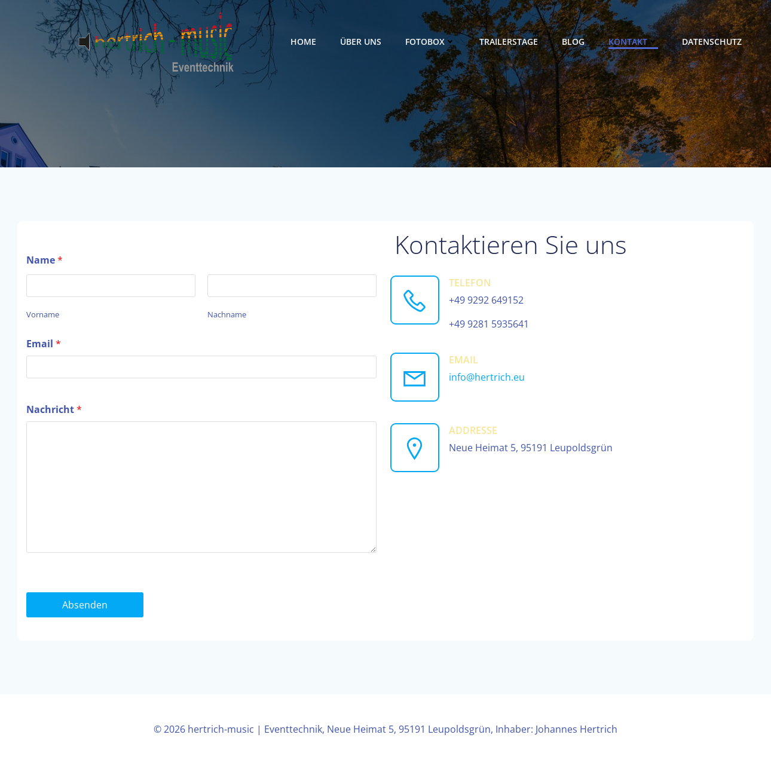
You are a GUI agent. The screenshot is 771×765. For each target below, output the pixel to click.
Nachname (226, 314)
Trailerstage (508, 41)
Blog (573, 41)
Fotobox (430, 41)
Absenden (85, 604)
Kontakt (633, 41)
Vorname (42, 314)
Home (303, 41)
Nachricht (54, 409)
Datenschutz (712, 41)
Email (43, 343)
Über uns (360, 41)
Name (44, 260)
